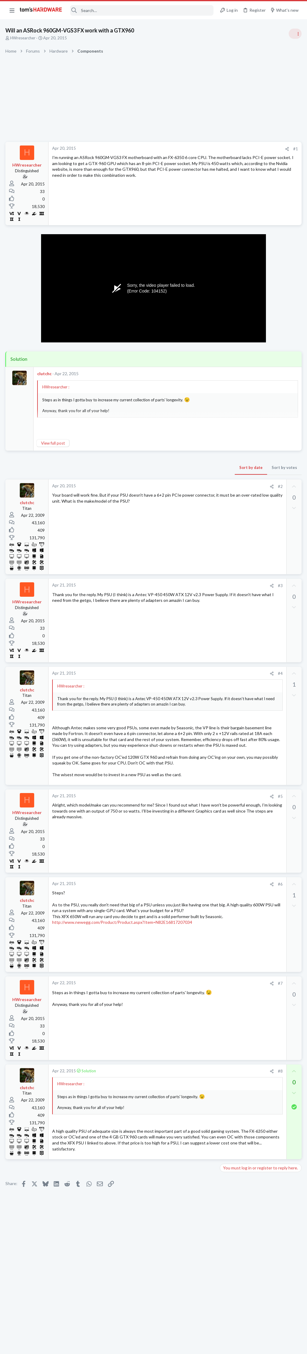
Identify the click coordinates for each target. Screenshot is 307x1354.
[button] (12, 10)
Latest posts (225, 619)
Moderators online (233, 835)
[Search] (141, 10)
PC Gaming (231, 435)
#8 (183, 1100)
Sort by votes (188, 467)
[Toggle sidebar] (294, 34)
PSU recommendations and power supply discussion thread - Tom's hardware (259, 454)
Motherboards (235, 604)
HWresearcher (23, 37)
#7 (183, 1012)
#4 (183, 673)
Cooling (228, 820)
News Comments (237, 401)
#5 (183, 825)
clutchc (45, 373)
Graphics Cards (235, 679)
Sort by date (154, 467)
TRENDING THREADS (231, 325)
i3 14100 (239, 749)
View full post (53, 443)
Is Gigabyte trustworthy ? (255, 726)
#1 (199, 148)
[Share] (190, 149)
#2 (183, 486)
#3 (183, 585)
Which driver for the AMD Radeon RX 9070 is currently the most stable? (257, 697)
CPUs (226, 761)
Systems (229, 354)
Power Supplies (235, 476)
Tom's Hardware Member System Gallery (260, 338)
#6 (183, 913)
